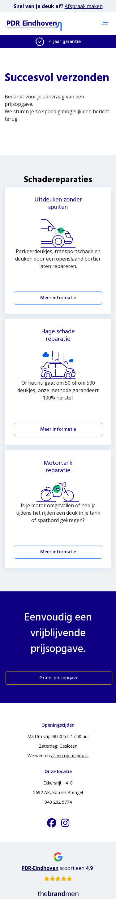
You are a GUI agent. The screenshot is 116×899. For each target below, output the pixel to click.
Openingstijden (58, 725)
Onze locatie (58, 771)
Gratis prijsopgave (58, 678)
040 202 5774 (58, 802)
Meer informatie (58, 298)
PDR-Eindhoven (40, 868)
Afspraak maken (84, 6)
